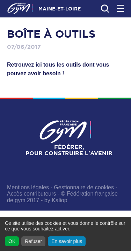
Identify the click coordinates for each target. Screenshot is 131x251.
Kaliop (59, 200)
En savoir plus (66, 241)
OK (11, 241)
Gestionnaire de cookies (84, 187)
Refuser (33, 241)
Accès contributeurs (31, 194)
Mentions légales (28, 187)
